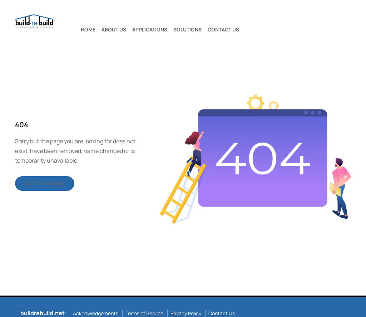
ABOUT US (114, 29)
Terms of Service (144, 313)
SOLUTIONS (187, 29)
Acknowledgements (95, 313)
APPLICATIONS (149, 29)
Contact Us (221, 313)
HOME (88, 29)
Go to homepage (44, 183)
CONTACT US (223, 29)
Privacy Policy (185, 313)
